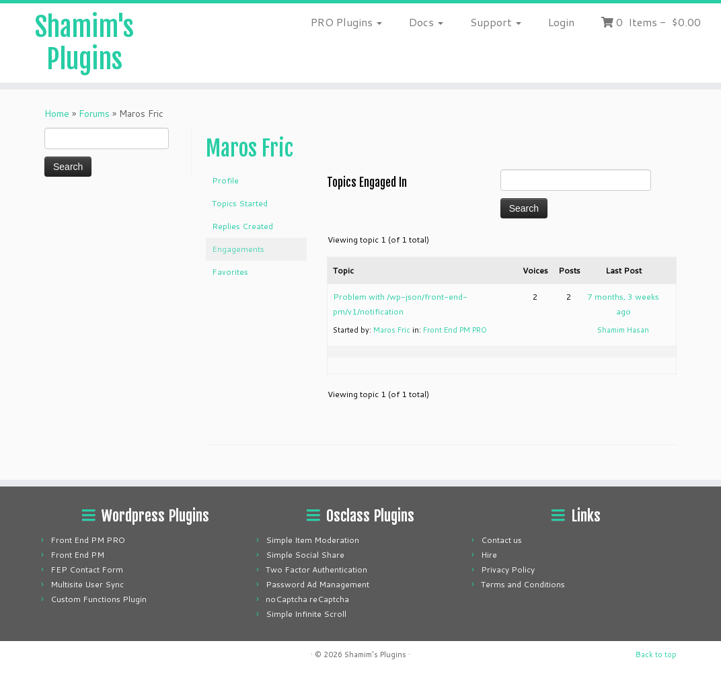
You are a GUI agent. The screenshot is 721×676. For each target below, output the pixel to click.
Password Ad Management (317, 584)
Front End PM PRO (455, 330)
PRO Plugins (346, 22)
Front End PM (77, 554)
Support (495, 22)
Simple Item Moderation (312, 540)
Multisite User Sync (87, 584)
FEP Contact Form (86, 569)
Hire (489, 554)
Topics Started (240, 203)
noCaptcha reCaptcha (307, 599)
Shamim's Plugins (84, 43)
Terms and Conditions (523, 584)
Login (561, 22)
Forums (94, 113)
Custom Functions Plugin (98, 599)
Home (56, 113)
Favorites (230, 272)
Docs (426, 22)
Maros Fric (249, 148)
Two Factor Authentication (316, 569)
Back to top (656, 654)
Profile (225, 180)
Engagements (238, 249)
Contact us (501, 540)
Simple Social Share (305, 554)
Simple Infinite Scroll (306, 614)
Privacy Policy (508, 569)
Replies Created (242, 226)
